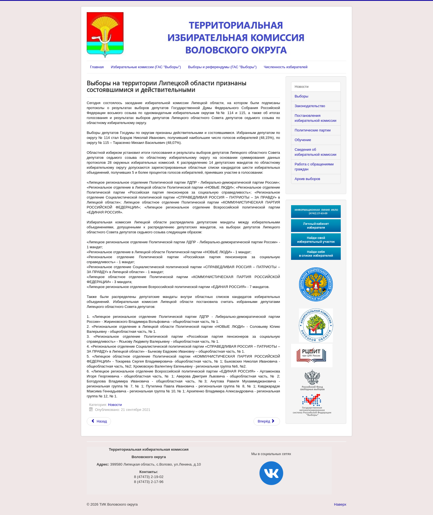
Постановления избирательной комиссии (315, 118)
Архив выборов (307, 179)
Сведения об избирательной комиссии (315, 152)
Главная (97, 67)
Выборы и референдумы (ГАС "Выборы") (222, 67)
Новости (115, 405)
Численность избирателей (285, 67)
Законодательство (310, 106)
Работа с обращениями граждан (314, 166)
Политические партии (313, 130)
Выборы (301, 96)
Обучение (303, 140)
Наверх (340, 504)
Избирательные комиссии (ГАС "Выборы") (146, 67)
